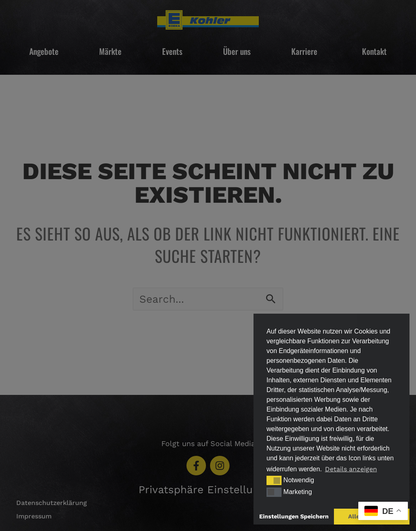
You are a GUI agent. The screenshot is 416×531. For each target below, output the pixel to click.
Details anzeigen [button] (351, 469)
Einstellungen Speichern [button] (294, 516)
